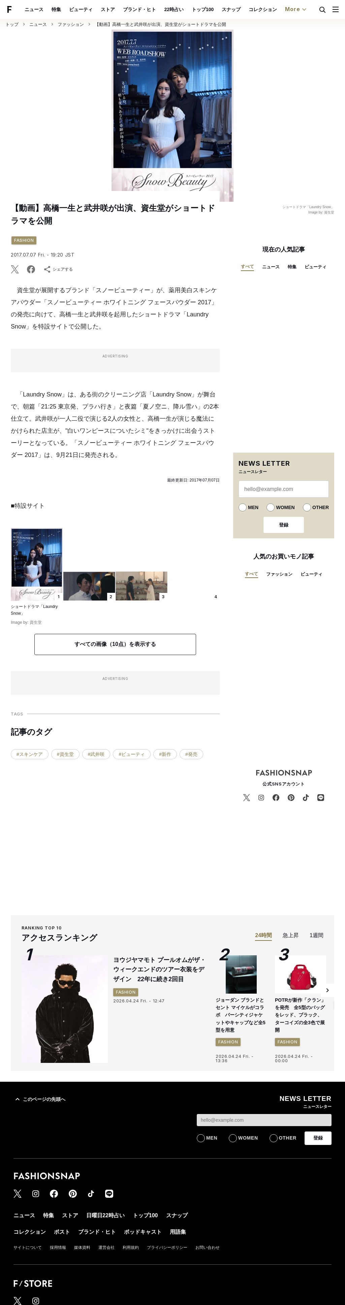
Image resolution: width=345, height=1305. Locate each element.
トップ (12, 24)
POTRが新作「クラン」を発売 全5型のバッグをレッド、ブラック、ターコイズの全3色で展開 (300, 1015)
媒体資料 (82, 1247)
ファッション (71, 24)
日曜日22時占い (105, 1215)
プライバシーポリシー (167, 1247)
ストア (108, 9)
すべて (247, 266)
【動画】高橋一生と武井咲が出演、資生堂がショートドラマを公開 (160, 24)
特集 (56, 9)
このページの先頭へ (39, 1099)
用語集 (178, 1232)
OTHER (320, 507)
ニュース (34, 9)
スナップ (231, 9)
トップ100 (203, 9)
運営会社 (106, 1247)
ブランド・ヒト (139, 9)
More (296, 9)
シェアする (58, 269)
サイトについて (27, 1247)
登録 (283, 525)
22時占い (174, 9)
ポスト (62, 1232)
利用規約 (131, 1247)
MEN (253, 507)
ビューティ (81, 9)
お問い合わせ (207, 1247)
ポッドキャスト (143, 1232)
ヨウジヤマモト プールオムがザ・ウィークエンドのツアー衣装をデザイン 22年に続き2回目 (159, 970)
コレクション (263, 9)
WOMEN (285, 507)
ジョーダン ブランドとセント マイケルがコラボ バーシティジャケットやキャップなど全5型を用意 (240, 1015)
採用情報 (58, 1247)
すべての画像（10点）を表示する (115, 644)
